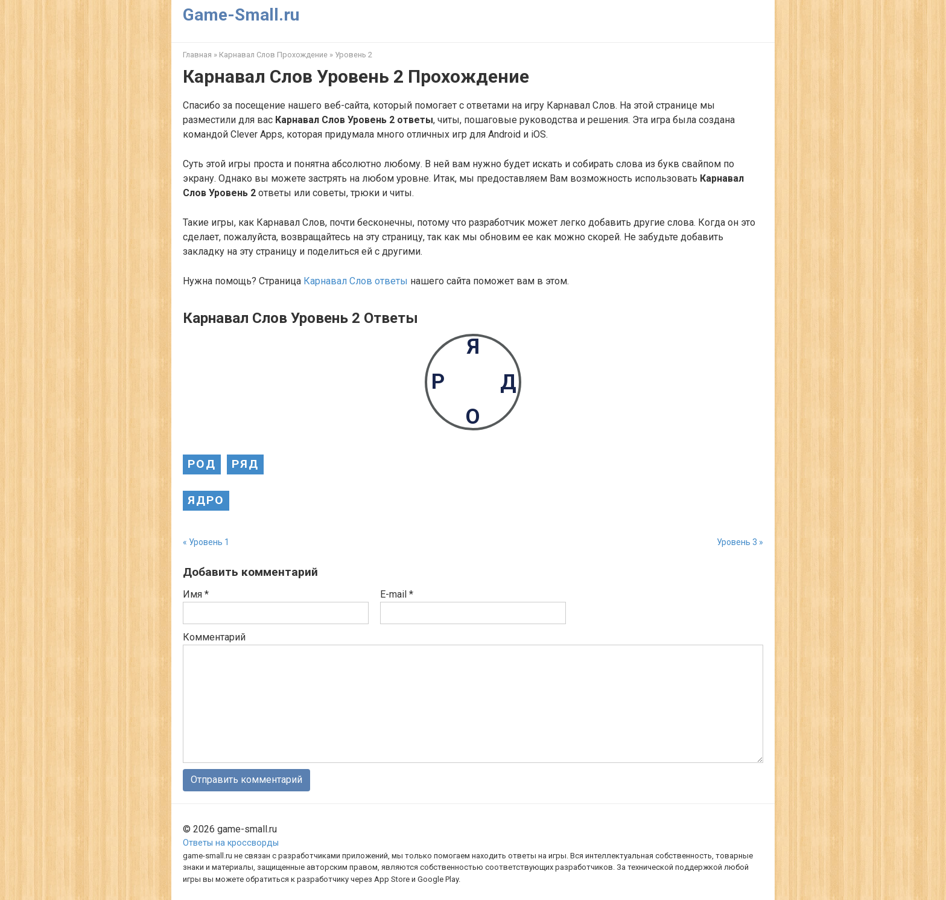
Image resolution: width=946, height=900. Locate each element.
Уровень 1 (209, 542)
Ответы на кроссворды (231, 843)
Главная (197, 54)
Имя (196, 594)
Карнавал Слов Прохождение (273, 54)
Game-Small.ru (241, 15)
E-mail (396, 594)
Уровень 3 (737, 542)
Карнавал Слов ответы (355, 281)
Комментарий (214, 637)
